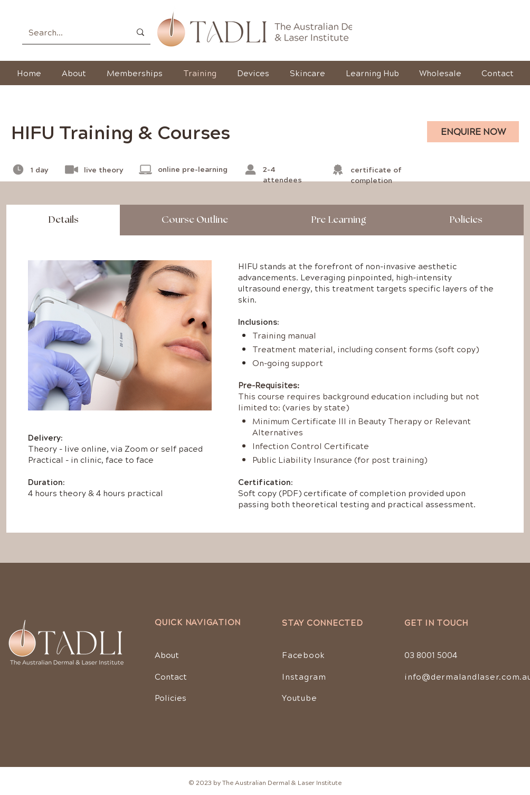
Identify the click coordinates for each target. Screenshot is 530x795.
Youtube (299, 697)
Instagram (304, 676)
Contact (171, 676)
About (167, 654)
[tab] (63, 220)
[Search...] (72, 32)
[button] (307, 73)
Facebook (303, 654)
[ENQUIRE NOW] (473, 131)
